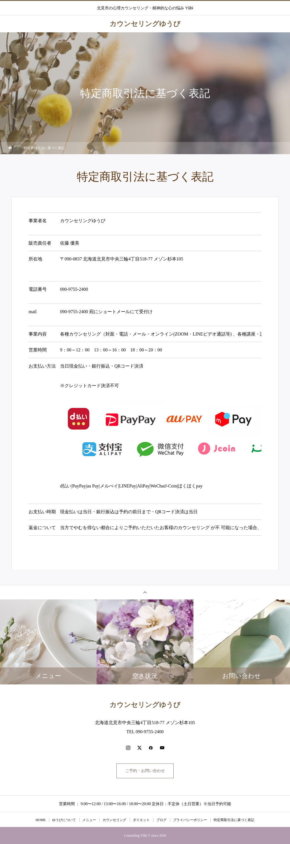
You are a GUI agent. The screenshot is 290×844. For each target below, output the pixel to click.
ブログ (161, 820)
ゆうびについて (64, 820)
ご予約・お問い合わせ (145, 771)
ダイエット (141, 820)
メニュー (89, 820)
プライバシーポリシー (190, 820)
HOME (41, 820)
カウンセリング (114, 820)
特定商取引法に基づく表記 (234, 820)
